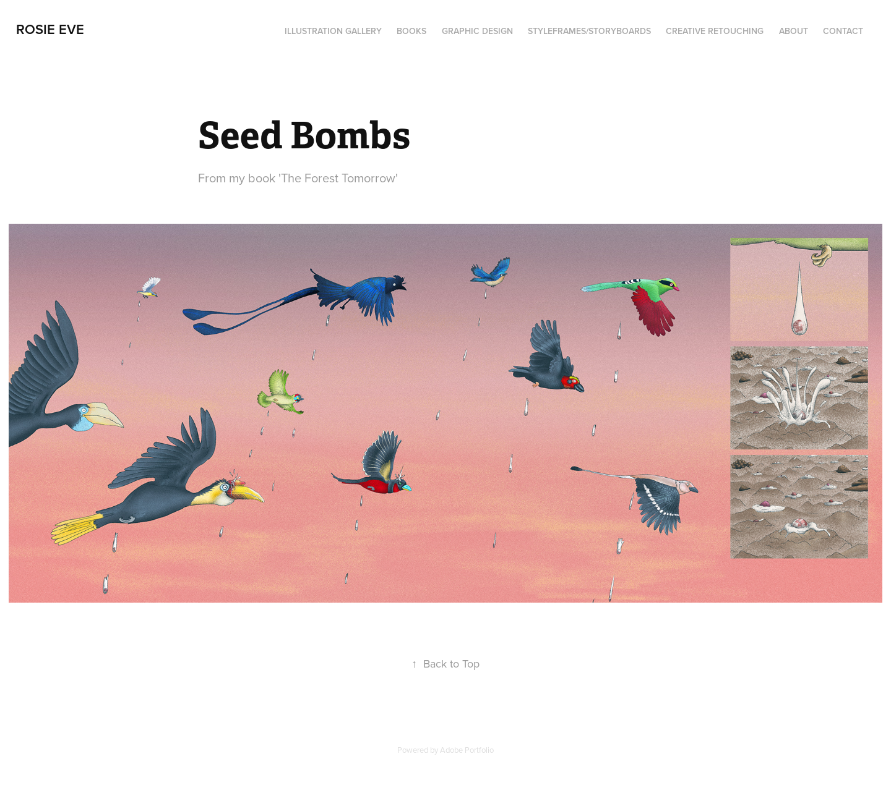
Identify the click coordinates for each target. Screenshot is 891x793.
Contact (843, 31)
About (793, 31)
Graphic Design (477, 31)
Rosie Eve (50, 29)
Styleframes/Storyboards (589, 31)
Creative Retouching (715, 31)
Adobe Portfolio (467, 749)
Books (411, 31)
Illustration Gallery (333, 31)
